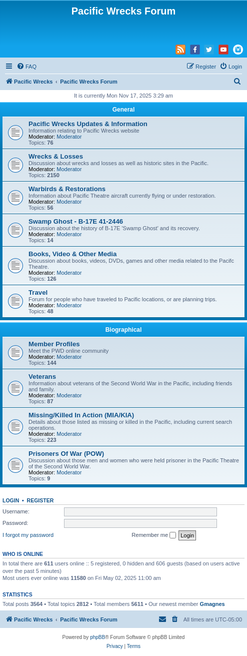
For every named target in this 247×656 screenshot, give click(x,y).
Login (10, 500)
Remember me (154, 535)
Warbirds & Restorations (67, 189)
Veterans (42, 376)
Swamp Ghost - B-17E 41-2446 (75, 221)
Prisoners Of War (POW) (66, 453)
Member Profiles (54, 344)
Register (40, 500)
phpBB (97, 637)
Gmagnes (212, 604)
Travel (38, 292)
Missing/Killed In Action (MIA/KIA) (81, 415)
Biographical (124, 329)
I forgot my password (28, 535)
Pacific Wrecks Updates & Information (88, 124)
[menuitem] (26, 67)
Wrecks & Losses (55, 156)
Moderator (69, 137)
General (123, 109)
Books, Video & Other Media (72, 254)
